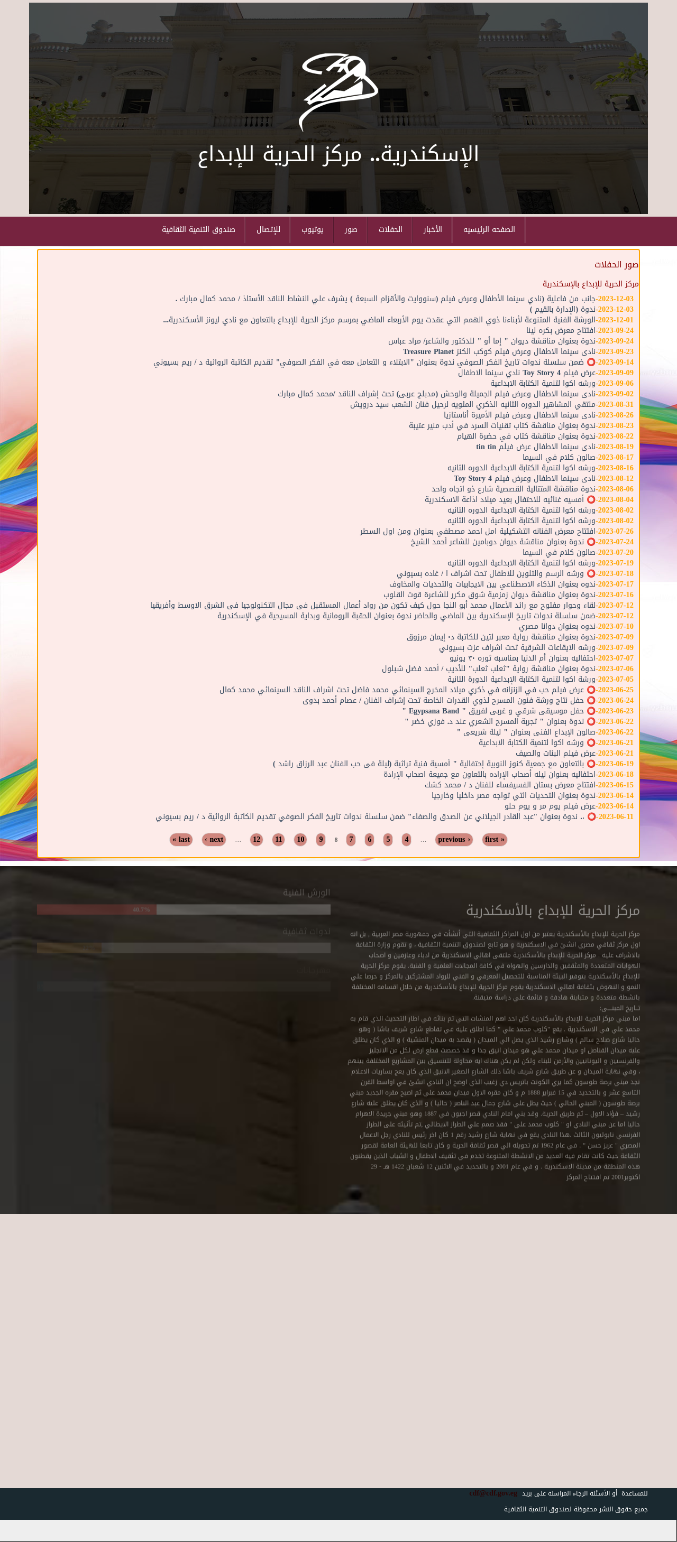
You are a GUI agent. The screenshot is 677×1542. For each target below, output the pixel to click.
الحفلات (390, 229)
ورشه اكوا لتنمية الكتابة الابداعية (543, 383)
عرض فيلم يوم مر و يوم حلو (550, 806)
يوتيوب (312, 229)
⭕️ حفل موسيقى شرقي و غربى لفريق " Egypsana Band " (499, 711)
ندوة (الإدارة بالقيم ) (563, 309)
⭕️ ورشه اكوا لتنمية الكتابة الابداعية (537, 743)
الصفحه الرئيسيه (489, 229)
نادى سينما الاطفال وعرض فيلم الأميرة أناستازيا (520, 415)
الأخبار (433, 229)
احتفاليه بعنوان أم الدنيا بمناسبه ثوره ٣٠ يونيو (523, 658)
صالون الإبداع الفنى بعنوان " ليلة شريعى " (526, 732)
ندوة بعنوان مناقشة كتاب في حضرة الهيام (526, 436)
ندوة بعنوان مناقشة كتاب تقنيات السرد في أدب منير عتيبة (502, 426)
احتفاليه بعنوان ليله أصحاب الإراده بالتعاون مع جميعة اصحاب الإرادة (489, 774)
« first (495, 840)
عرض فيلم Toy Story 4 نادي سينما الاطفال (527, 373)
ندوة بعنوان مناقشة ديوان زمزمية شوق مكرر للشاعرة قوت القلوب (489, 595)
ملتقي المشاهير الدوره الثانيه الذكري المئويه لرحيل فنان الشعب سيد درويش (473, 404)
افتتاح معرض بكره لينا (561, 330)
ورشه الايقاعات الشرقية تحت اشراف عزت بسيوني (517, 647)
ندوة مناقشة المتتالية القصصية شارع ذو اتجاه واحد (514, 489)
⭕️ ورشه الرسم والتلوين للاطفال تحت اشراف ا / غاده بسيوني (496, 573)
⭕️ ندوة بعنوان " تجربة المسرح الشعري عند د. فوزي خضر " (500, 721)
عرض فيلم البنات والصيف (556, 753)
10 (300, 840)
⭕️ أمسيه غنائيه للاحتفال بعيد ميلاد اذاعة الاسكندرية (510, 500)
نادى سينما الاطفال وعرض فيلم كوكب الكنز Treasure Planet (499, 352)
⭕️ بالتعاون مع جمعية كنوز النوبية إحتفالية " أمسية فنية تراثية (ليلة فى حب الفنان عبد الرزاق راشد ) (434, 764)
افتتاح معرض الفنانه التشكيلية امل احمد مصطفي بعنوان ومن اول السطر (478, 531)
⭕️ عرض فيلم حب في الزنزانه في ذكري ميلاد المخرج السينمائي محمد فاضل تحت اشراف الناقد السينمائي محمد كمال (407, 690)
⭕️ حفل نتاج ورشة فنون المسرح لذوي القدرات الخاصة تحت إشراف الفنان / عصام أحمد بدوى (449, 700)
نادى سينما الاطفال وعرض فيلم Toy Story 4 (525, 478)
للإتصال (268, 229)
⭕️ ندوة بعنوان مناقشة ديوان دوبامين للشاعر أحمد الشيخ (503, 542)
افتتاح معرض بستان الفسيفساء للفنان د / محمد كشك (510, 785)
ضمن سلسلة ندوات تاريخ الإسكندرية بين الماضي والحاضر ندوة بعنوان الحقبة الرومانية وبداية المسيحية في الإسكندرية (406, 616)
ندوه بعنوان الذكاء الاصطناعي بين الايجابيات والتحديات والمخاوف (492, 584)
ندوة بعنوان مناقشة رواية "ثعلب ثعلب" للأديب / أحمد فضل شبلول (489, 669)
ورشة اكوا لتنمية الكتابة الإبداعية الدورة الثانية (521, 679)
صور (351, 229)
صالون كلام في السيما (559, 457)
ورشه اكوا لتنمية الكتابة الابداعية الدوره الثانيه (521, 468)
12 (256, 840)
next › (214, 840)
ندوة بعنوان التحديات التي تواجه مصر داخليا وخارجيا (514, 795)
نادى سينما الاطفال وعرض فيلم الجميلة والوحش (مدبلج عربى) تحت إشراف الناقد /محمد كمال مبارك (437, 394)
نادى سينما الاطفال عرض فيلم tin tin (536, 447)
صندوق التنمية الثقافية (198, 229)
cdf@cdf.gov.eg (489, 1493)
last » (181, 840)
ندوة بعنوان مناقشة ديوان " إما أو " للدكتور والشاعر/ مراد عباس (492, 341)
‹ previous (454, 840)
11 (278, 840)
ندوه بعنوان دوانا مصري (557, 626)
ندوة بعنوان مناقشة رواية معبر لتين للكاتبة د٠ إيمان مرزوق (501, 637)
